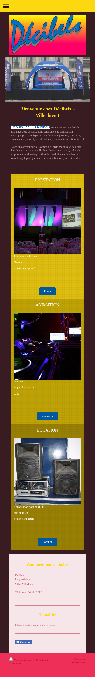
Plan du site (42, 659)
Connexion (80, 659)
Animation (47, 416)
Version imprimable (22, 659)
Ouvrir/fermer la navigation (47, 6)
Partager (23, 642)
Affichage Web (78, 662)
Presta (47, 291)
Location (47, 541)
